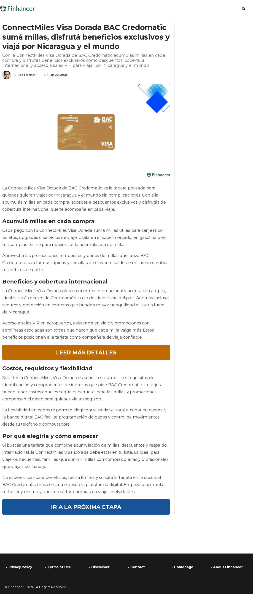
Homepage (183, 567)
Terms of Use (59, 567)
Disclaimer (100, 567)
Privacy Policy (20, 567)
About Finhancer (228, 567)
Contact (137, 567)
